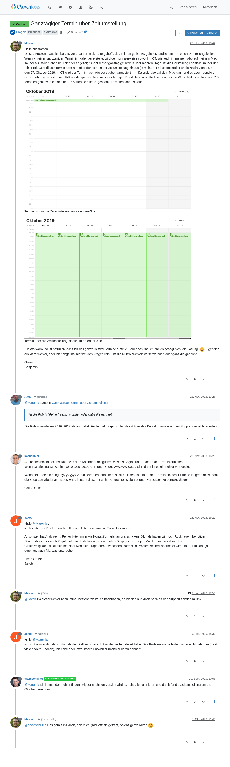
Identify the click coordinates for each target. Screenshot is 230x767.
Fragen (21, 32)
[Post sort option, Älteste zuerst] (179, 33)
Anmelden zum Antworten (202, 32)
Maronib (29, 43)
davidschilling (33, 678)
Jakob (28, 517)
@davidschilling (47, 719)
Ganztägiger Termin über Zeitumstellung (80, 402)
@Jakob (43, 593)
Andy (27, 396)
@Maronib (40, 397)
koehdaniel (31, 456)
